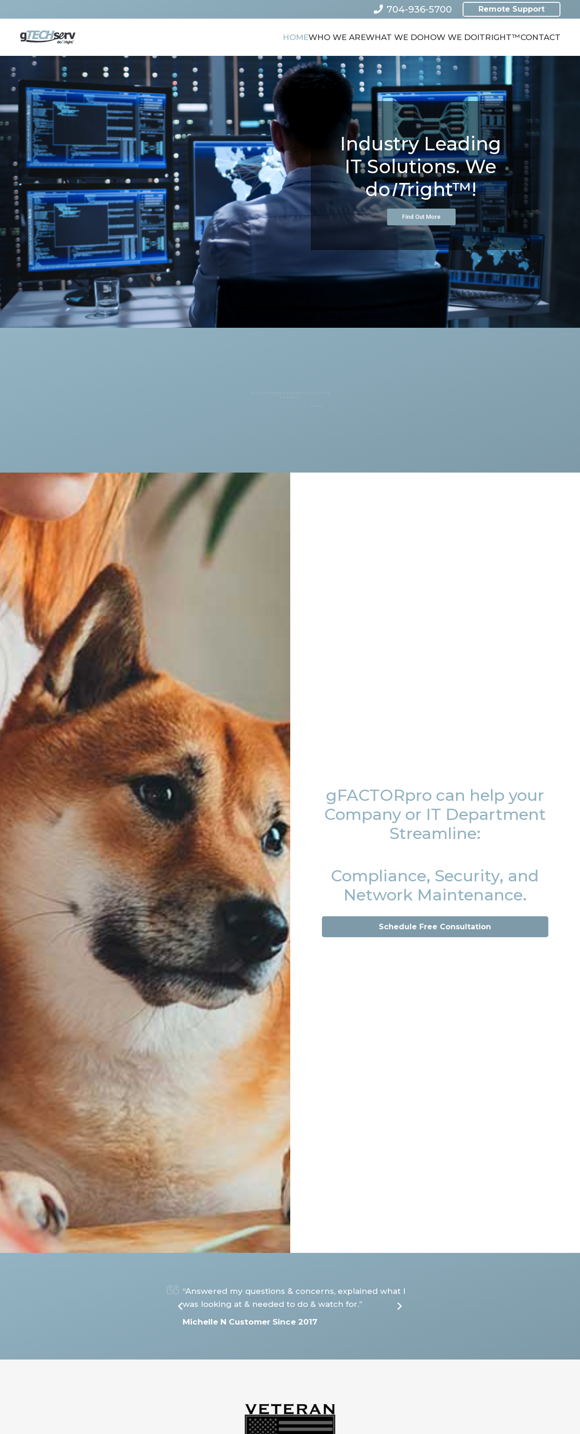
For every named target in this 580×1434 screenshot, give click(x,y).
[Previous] (181, 1306)
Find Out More (421, 216)
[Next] (400, 1306)
